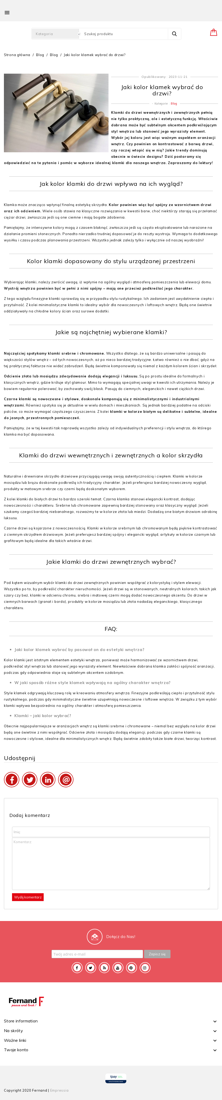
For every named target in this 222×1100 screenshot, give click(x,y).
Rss (104, 967)
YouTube (118, 967)
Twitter (90, 967)
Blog (174, 103)
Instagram (145, 967)
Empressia (59, 1090)
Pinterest (131, 967)
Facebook (77, 967)
